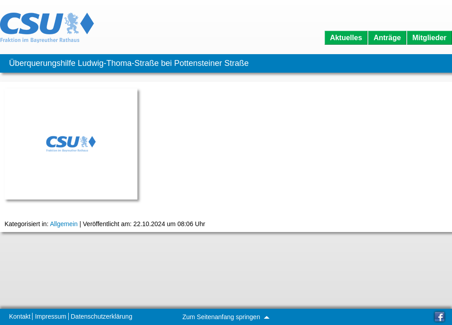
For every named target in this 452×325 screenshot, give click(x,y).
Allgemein (63, 224)
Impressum (50, 316)
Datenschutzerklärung (101, 316)
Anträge (386, 38)
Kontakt (19, 316)
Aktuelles (346, 38)
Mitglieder (429, 38)
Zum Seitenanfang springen (225, 316)
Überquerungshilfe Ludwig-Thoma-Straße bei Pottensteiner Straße (129, 63)
